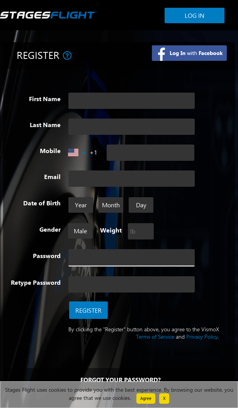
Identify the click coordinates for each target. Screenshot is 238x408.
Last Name (45, 125)
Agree (145, 398)
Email (52, 177)
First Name (45, 99)
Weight (111, 230)
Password (47, 256)
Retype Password (36, 282)
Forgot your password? (120, 379)
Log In (194, 15)
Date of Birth (42, 203)
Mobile (50, 151)
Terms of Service (155, 336)
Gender (50, 229)
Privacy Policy (202, 336)
